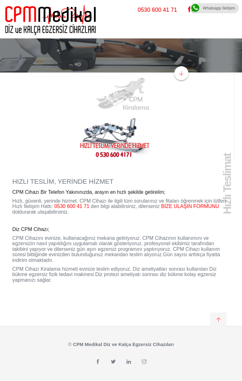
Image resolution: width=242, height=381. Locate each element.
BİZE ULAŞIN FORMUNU (190, 206)
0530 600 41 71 (157, 10)
